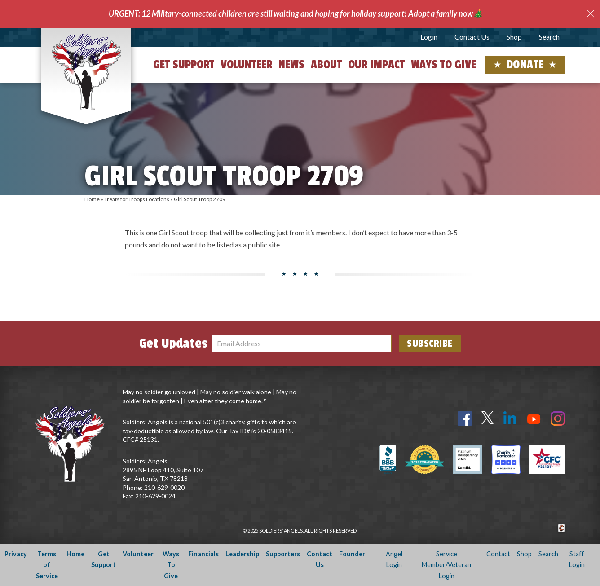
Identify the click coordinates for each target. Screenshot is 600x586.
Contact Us (472, 36)
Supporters (283, 554)
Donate (525, 64)
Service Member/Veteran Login (446, 565)
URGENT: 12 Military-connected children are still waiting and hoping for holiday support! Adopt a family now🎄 (296, 13)
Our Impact (376, 64)
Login (428, 36)
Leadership (242, 554)
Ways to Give (443, 64)
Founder (352, 554)
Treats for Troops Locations (136, 199)
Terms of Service (47, 565)
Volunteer (246, 64)
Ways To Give (171, 565)
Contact (498, 554)
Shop (514, 36)
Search (549, 36)
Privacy (15, 554)
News (291, 64)
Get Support (183, 64)
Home (92, 199)
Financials (203, 554)
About (326, 64)
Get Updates (173, 343)
